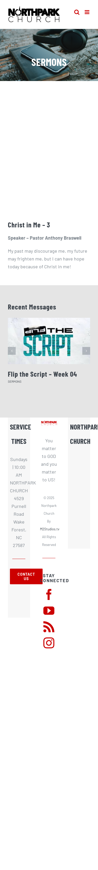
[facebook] (48, 594)
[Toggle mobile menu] (87, 12)
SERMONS (14, 381)
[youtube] (48, 610)
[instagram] (48, 642)
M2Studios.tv (49, 529)
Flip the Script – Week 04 (42, 374)
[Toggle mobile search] (76, 12)
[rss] (48, 626)
